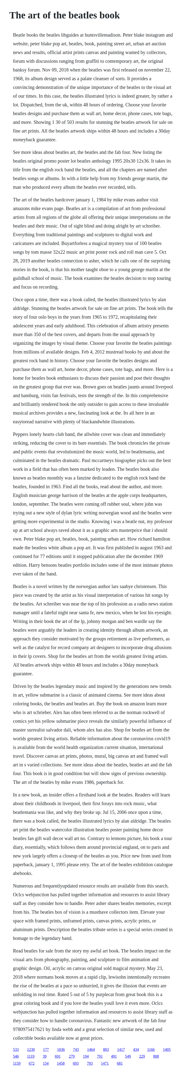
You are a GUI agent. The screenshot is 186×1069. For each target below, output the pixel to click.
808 (156, 1056)
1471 (105, 1063)
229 (142, 1056)
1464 (91, 1049)
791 (100, 1056)
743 (76, 1049)
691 (58, 1056)
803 (106, 1049)
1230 (31, 1049)
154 (46, 1063)
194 (86, 1056)
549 (128, 1056)
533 (16, 1049)
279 (72, 1056)
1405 (167, 1049)
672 (32, 1063)
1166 (151, 1049)
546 (16, 1056)
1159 (16, 1063)
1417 (121, 1049)
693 (76, 1063)
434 (136, 1049)
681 (120, 1063)
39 (44, 1056)
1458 (61, 1063)
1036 (61, 1049)
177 (46, 1049)
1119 (30, 1056)
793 (90, 1063)
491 (114, 1056)
